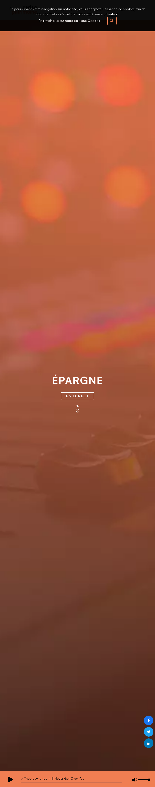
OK (112, 20)
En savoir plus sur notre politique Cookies (69, 21)
